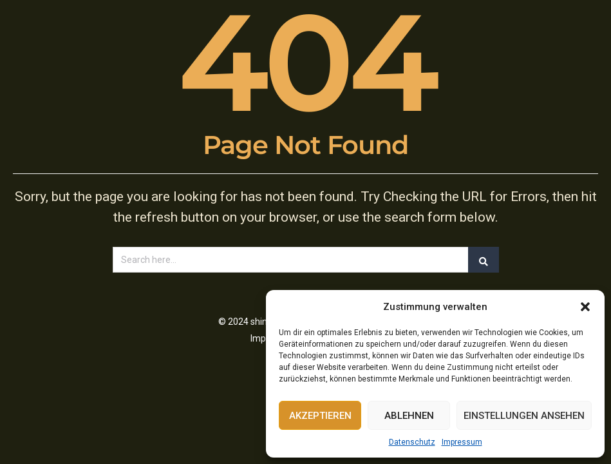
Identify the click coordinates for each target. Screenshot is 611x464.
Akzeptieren (320, 415)
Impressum (462, 442)
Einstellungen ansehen (524, 415)
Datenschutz (412, 442)
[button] (585, 306)
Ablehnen (409, 415)
